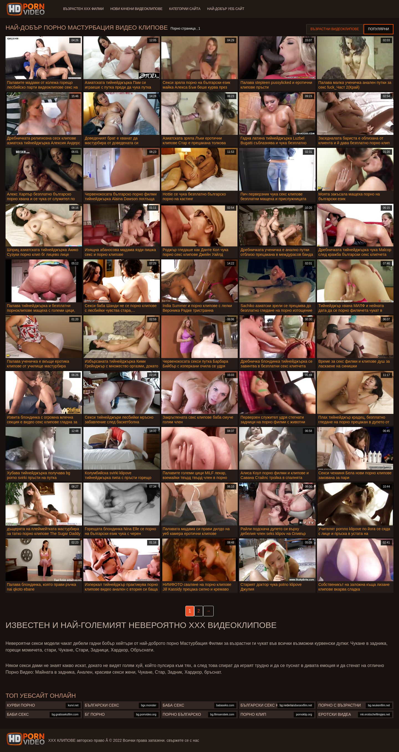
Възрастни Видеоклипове (335, 29)
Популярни (378, 29)
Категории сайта (184, 9)
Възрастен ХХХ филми (83, 9)
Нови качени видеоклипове (136, 9)
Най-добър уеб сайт (225, 9)
